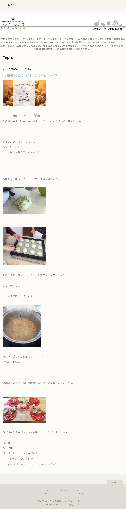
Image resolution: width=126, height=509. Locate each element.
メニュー (10, 5)
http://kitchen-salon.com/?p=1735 (31, 464)
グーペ (62, 504)
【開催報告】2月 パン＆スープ (30, 75)
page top (114, 482)
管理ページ (75, 504)
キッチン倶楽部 (54, 501)
